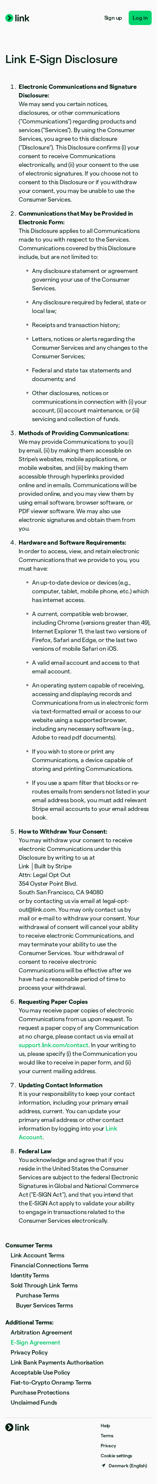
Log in (140, 18)
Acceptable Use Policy (40, 1372)
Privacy (108, 1445)
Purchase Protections (40, 1392)
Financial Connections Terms (49, 1265)
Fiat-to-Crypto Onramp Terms (51, 1382)
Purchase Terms (37, 1295)
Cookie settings (116, 1455)
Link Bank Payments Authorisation (57, 1362)
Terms (107, 1435)
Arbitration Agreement (41, 1332)
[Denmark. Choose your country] (124, 1465)
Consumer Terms (28, 1245)
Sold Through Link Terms (44, 1285)
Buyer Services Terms (44, 1305)
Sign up (113, 18)
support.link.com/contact (53, 1045)
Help (105, 1425)
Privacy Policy (29, 1352)
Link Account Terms (37, 1255)
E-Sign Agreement (35, 1342)
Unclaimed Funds (34, 1402)
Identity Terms (30, 1275)
